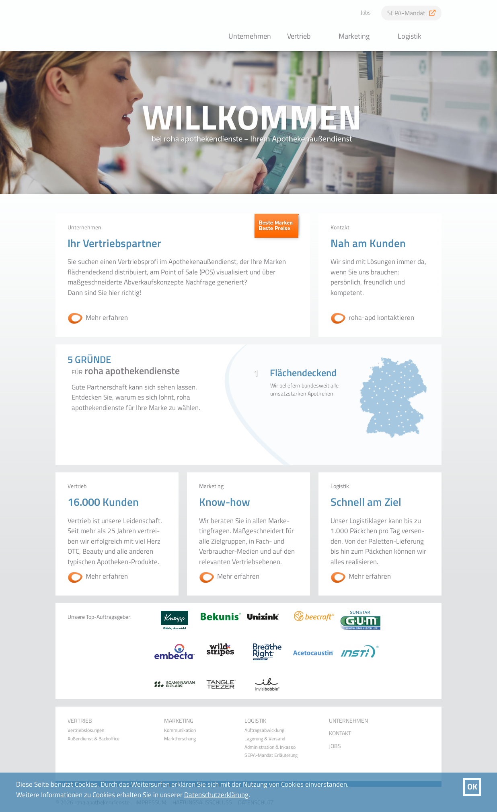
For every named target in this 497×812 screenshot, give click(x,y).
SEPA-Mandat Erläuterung (271, 755)
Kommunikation (180, 730)
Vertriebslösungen (86, 730)
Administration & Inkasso (270, 747)
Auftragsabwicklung (264, 730)
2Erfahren (301, 412)
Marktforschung (180, 738)
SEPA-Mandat (406, 13)
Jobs (366, 12)
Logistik (409, 36)
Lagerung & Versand (264, 738)
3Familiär (307, 412)
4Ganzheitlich (313, 412)
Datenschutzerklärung (216, 794)
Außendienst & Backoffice (93, 738)
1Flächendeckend (295, 412)
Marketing (354, 36)
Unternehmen (249, 36)
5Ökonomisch (319, 412)
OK (472, 786)
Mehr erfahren (107, 318)
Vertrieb (298, 36)
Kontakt (340, 733)
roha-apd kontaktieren (381, 318)
